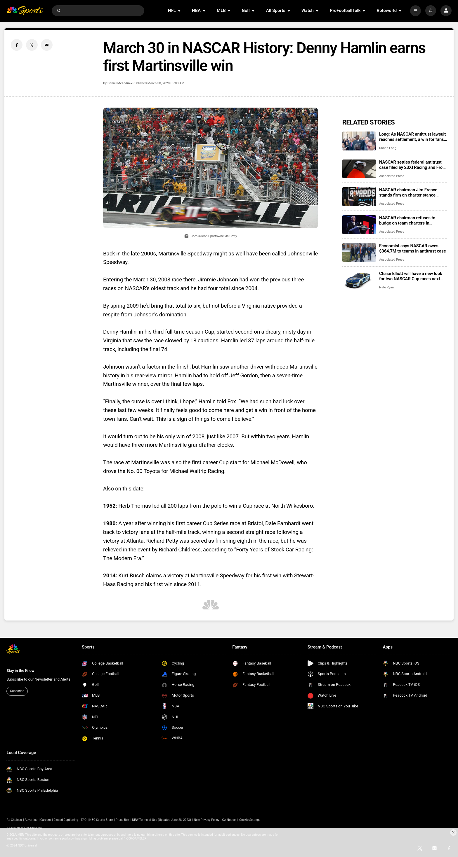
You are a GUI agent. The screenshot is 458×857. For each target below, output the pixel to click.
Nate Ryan (386, 287)
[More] (415, 10)
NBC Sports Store (101, 820)
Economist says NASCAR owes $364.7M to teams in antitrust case (412, 248)
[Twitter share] (32, 45)
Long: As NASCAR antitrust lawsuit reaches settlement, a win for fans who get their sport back (412, 137)
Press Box (122, 820)
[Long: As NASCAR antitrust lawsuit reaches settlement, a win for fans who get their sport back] (359, 141)
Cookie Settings (249, 820)
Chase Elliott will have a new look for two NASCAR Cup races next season (410, 276)
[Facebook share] (16, 45)
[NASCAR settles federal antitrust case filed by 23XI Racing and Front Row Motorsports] (359, 169)
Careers (45, 820)
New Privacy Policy (206, 820)
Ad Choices (14, 820)
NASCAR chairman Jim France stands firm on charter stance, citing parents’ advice (408, 192)
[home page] (25, 11)
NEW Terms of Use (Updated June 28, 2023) (161, 820)
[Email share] (47, 45)
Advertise (31, 820)
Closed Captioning (65, 820)
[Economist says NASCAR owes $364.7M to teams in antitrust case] (359, 252)
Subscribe (17, 691)
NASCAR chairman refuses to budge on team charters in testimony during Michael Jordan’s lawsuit (412, 220)
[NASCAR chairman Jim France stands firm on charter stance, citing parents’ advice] (359, 196)
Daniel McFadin (118, 83)
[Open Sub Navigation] (179, 10)
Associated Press (391, 176)
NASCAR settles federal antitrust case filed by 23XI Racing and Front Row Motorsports (412, 165)
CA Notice (228, 820)
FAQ (83, 820)
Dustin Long (387, 148)
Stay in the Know (20, 670)
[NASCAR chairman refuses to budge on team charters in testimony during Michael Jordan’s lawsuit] (359, 224)
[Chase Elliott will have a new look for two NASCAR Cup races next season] (359, 280)
